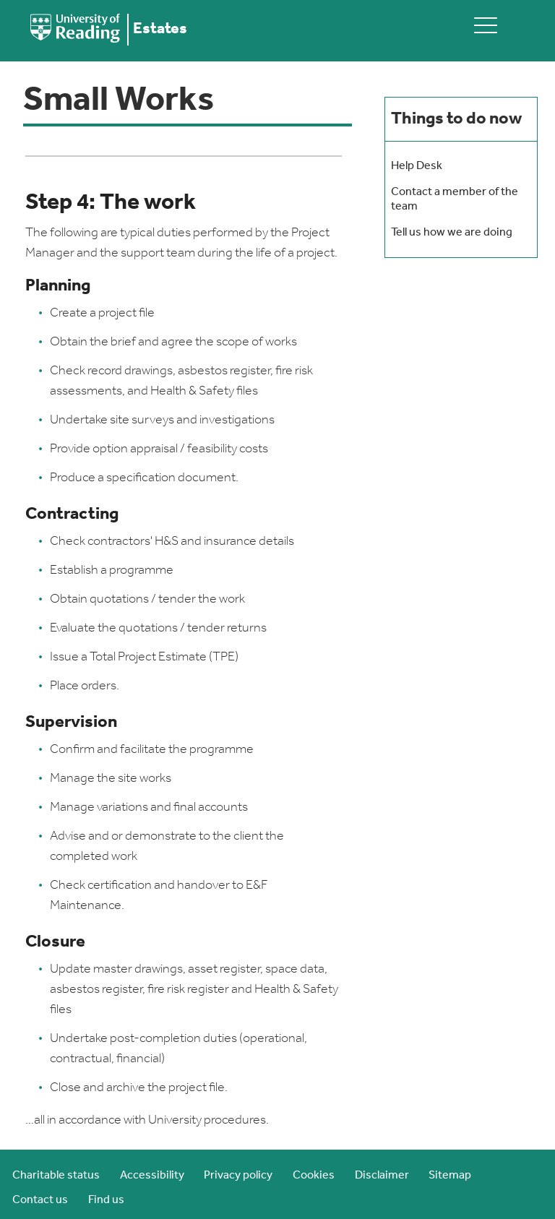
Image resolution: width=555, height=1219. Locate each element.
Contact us (40, 1200)
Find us (106, 1200)
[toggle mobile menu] (486, 25)
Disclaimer (382, 1175)
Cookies (314, 1175)
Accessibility (152, 1175)
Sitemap (450, 1175)
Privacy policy (238, 1175)
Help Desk (416, 166)
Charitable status (56, 1175)
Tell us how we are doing (451, 232)
